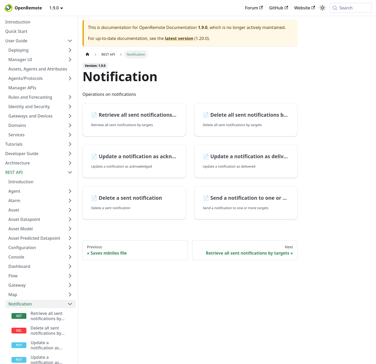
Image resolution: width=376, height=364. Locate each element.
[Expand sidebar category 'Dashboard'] (70, 266)
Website (304, 8)
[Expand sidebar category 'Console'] (70, 257)
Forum (254, 8)
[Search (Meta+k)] (351, 8)
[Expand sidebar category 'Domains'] (70, 125)
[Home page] (87, 54)
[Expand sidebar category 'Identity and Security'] (70, 106)
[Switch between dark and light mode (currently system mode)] (322, 8)
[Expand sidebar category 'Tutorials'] (70, 144)
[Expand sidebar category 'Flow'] (70, 276)
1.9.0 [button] (54, 8)
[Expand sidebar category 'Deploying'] (70, 50)
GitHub (278, 8)
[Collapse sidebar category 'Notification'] (70, 304)
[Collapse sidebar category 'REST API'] (70, 172)
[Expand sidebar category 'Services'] (70, 135)
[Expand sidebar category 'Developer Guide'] (70, 153)
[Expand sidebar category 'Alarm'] (70, 200)
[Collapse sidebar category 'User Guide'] (70, 41)
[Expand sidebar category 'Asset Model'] (70, 229)
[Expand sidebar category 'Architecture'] (70, 163)
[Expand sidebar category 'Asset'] (70, 210)
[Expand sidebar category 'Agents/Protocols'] (70, 78)
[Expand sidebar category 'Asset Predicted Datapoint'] (70, 238)
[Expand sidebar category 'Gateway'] (70, 285)
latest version (179, 38)
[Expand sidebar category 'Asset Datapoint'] (70, 219)
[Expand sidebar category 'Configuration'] (70, 247)
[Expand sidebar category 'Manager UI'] (70, 59)
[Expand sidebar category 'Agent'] (70, 191)
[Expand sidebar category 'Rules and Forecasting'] (70, 97)
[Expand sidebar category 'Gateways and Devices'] (70, 116)
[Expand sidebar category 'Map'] (70, 294)
